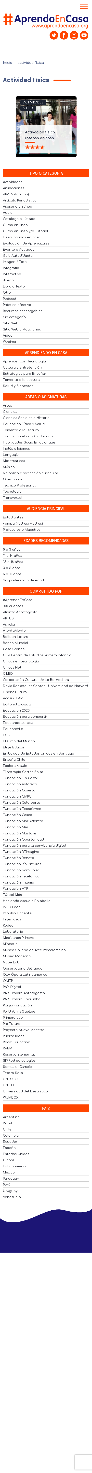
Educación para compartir (25, 716)
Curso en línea (15, 225)
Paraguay (11, 1178)
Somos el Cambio (17, 1067)
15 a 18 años (13, 562)
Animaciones (13, 188)
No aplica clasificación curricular (30, 473)
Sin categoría (14, 317)
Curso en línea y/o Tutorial (25, 231)
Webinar (10, 341)
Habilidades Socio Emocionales (29, 442)
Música (9, 467)
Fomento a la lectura (21, 430)
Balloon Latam (15, 637)
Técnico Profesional (19, 485)
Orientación (13, 479)
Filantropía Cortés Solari (23, 772)
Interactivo (12, 274)
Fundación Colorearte (21, 802)
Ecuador (10, 1142)
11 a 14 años (12, 556)
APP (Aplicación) (16, 194)
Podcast (9, 298)
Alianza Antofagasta (20, 612)
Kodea (8, 925)
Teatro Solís (13, 1073)
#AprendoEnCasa (17, 600)
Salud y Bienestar (18, 386)
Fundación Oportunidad (23, 839)
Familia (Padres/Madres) (23, 523)
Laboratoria (13, 931)
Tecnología (12, 491)
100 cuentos (13, 606)
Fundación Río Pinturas (22, 864)
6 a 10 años (12, 574)
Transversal (12, 498)
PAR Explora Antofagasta (24, 993)
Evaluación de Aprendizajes (26, 243)
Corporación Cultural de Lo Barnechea (36, 680)
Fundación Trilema (18, 882)
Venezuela (12, 1197)
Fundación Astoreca (20, 784)
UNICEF (9, 1085)
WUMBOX (10, 1097)
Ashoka (9, 624)
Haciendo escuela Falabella (27, 901)
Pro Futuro (11, 1024)
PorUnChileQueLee (19, 1011)
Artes (7, 405)
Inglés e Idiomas (16, 448)
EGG (6, 735)
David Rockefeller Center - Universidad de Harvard (45, 686)
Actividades (33, 102)
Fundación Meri (16, 827)
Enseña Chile (14, 759)
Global (8, 1160)
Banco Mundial (15, 643)
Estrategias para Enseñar (24, 373)
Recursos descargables (22, 311)
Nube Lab (11, 962)
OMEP (8, 981)
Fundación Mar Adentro (23, 821)
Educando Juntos (18, 723)
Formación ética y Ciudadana (28, 436)
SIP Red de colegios (19, 1060)
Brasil (7, 1123)
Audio (8, 213)
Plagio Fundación (17, 1005)
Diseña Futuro (15, 692)
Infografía (11, 268)
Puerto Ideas (13, 1036)
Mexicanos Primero (18, 938)
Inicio (7, 63)
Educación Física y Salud (24, 424)
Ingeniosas (12, 919)
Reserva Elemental (19, 1054)
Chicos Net (12, 667)
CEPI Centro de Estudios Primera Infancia (37, 655)
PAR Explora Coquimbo (21, 999)
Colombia (11, 1135)
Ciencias (10, 412)
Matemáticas (14, 461)
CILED (8, 673)
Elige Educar (14, 747)
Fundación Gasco (17, 815)
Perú (7, 1185)
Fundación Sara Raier (21, 870)
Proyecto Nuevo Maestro (23, 1030)
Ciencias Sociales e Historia (26, 418)
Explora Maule (15, 766)
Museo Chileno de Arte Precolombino (34, 950)
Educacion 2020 (16, 710)
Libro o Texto (14, 286)
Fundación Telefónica (21, 876)
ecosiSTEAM (13, 698)
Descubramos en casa (21, 237)
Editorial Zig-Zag (17, 704)
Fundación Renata (18, 858)
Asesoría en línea (17, 206)
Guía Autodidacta (18, 255)
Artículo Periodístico (20, 200)
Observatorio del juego (22, 968)
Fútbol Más (12, 895)
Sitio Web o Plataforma (22, 329)
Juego (8, 280)
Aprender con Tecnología (24, 361)
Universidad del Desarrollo (25, 1091)
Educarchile (13, 729)
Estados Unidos (16, 1154)
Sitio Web (10, 323)
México (9, 1172)
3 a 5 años (12, 568)
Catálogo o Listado (19, 219)
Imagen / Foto (15, 262)
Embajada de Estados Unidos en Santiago (38, 753)
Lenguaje (11, 455)
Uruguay (10, 1191)
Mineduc (10, 944)
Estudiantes (13, 517)
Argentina (11, 1117)
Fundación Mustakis (20, 833)
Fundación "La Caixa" (20, 778)
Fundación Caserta (19, 790)
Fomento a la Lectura (21, 380)
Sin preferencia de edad (23, 580)
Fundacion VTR (15, 888)
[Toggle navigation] (84, 6)
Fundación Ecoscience (22, 809)
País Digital (12, 987)
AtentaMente (14, 630)
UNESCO (10, 1079)
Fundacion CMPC (17, 796)
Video (28, 108)
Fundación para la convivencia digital (34, 845)
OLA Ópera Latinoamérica (25, 974)
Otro (7, 292)
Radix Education (16, 1042)
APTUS (8, 618)
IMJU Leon (12, 907)
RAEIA (7, 1048)
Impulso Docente (17, 913)
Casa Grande (14, 649)
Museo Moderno (17, 956)
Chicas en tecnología (21, 661)
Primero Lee (13, 1017)
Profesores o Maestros (21, 529)
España (9, 1148)
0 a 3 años (11, 549)
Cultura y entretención (22, 367)
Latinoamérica (15, 1166)
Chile (7, 1129)
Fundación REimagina (21, 852)
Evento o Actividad (19, 249)
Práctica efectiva (17, 305)
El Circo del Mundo (19, 741)
